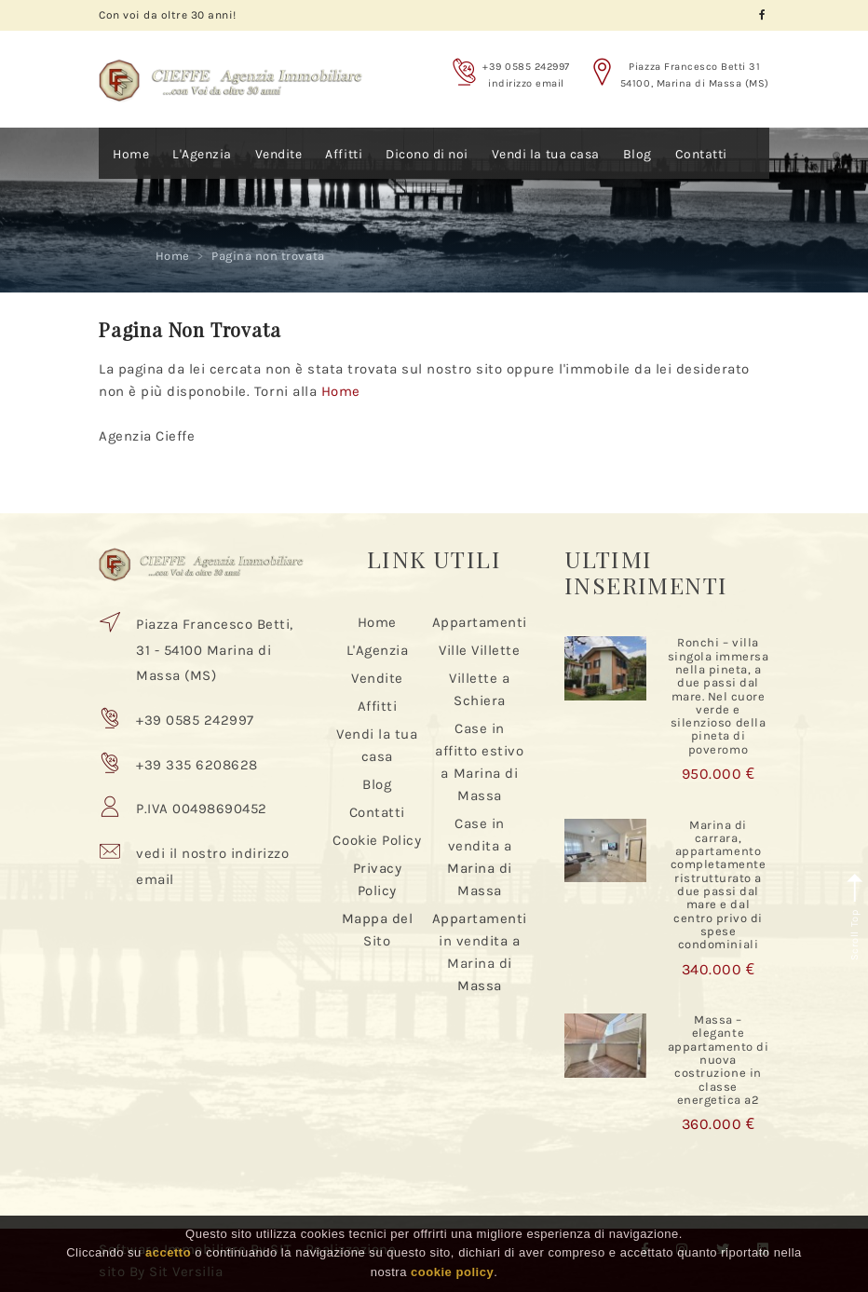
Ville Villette (479, 650)
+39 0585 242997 (526, 67)
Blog (637, 154)
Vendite (279, 154)
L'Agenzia (202, 154)
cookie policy (452, 1272)
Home (131, 154)
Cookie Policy (376, 840)
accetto (168, 1252)
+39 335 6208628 (197, 764)
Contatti (701, 154)
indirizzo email (526, 83)
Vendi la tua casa (546, 154)
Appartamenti (479, 622)
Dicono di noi (427, 154)
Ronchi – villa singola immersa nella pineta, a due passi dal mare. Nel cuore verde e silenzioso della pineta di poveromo (718, 695)
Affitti (343, 154)
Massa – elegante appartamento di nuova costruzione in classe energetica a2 (718, 1060)
